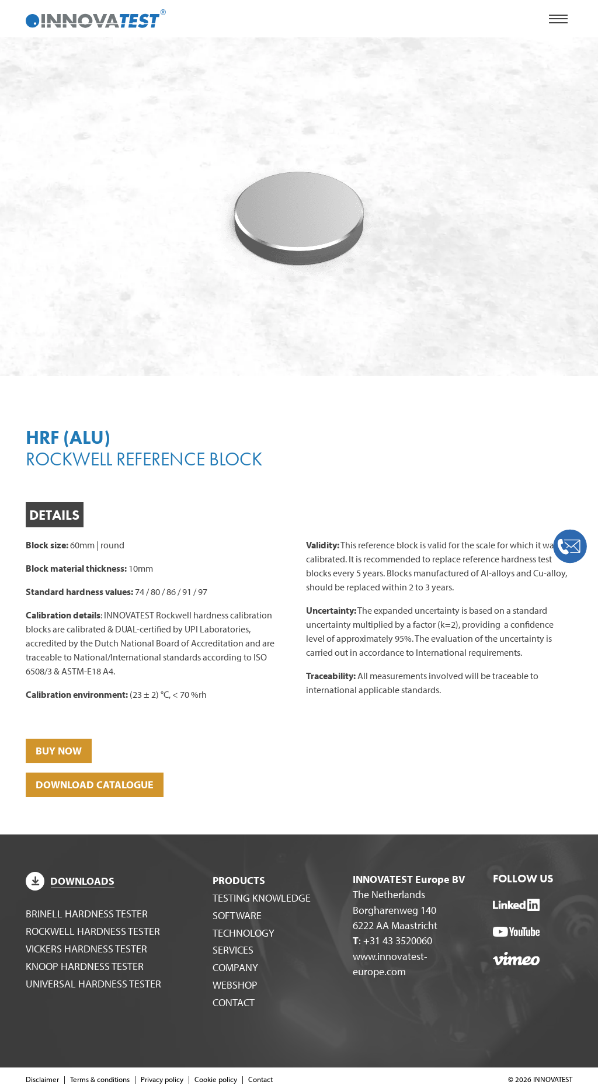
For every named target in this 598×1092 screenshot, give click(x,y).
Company (235, 967)
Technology (243, 933)
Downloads (70, 881)
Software (237, 915)
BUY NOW (59, 750)
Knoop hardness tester (85, 966)
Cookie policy (215, 1079)
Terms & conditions (100, 1079)
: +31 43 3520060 (392, 940)
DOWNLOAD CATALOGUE (95, 784)
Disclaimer (42, 1079)
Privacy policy (162, 1079)
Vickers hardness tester (86, 948)
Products (239, 880)
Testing (262, 898)
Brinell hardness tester (87, 913)
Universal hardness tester (93, 983)
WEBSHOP (235, 985)
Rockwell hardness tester (93, 931)
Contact (234, 1002)
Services (233, 950)
